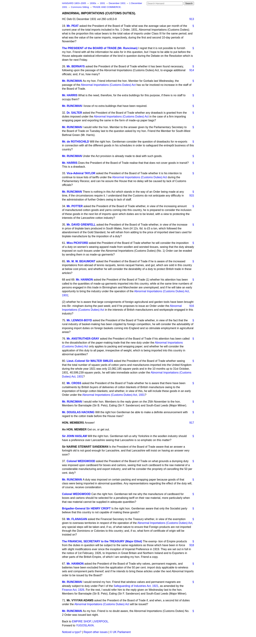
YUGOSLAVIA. (85, 625)
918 (191, 545)
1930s (93, 3)
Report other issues (96, 632)
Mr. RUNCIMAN (72, 80)
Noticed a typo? (71, 632)
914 (191, 70)
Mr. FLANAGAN (77, 519)
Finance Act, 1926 (73, 589)
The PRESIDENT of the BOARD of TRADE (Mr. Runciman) (100, 48)
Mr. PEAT (73, 25)
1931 (103, 3)
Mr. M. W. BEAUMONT (81, 261)
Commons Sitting (80, 7)
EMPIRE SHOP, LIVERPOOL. (90, 621)
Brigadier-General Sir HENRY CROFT (86, 508)
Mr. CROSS (74, 383)
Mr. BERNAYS (76, 66)
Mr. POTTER (75, 206)
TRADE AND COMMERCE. (107, 7)
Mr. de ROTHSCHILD (75, 141)
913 (191, 19)
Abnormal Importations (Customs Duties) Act (108, 84)
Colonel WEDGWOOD (81, 461)
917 (191, 422)
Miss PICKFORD (77, 242)
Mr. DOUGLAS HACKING (78, 412)
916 (191, 305)
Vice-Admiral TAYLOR (81, 173)
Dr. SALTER (74, 112)
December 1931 (117, 3)
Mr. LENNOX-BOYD (79, 320)
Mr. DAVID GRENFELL (81, 224)
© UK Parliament (120, 632)
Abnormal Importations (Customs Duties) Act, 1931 (113, 394)
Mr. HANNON (84, 279)
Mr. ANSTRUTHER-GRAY (83, 338)
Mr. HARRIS (69, 95)
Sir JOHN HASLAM (74, 436)
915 (191, 195)
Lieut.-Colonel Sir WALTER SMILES (90, 360)
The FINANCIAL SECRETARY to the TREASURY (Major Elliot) (102, 541)
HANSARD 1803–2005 (74, 3)
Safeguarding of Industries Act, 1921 (136, 585)
